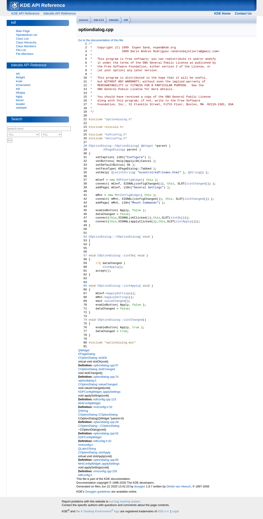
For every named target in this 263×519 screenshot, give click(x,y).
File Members (25, 54)
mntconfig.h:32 (102, 407)
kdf (126, 20)
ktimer (20, 100)
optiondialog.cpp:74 (106, 376)
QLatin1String (122, 173)
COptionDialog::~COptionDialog (114, 237)
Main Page (23, 31)
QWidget (147, 146)
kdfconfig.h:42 (102, 441)
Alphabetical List (26, 34)
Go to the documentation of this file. (101, 40)
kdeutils (114, 20)
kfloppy (20, 92)
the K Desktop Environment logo (97, 511)
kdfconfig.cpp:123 (104, 399)
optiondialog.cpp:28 (106, 422)
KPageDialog (114, 150)
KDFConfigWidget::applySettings (99, 391)
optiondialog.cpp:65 (106, 459)
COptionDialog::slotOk (115, 256)
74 (82, 320)
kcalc (19, 81)
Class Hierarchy (26, 42)
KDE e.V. (163, 511)
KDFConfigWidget (129, 180)
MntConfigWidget (128, 195)
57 (82, 256)
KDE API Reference (25, 13)
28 (82, 146)
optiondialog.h (118, 120)
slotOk (175, 218)
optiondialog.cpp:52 (106, 433)
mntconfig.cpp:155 (105, 471)
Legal (175, 511)
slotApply (183, 222)
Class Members (26, 46)
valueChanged (114, 301)
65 (82, 286)
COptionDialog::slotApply (118, 286)
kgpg (19, 96)
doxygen (139, 486)
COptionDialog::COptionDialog (113, 146)
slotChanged (195, 184)
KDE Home (222, 13)
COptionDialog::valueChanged (98, 384)
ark (18, 73)
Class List (22, 38)
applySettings (119, 294)
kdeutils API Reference (60, 13)
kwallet (20, 104)
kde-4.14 (99, 20)
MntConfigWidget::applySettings (99, 463)
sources (83, 20)
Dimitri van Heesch (178, 486)
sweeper (21, 107)
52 (82, 237)
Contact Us (243, 13)
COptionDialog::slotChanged (120, 320)
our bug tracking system (124, 501)
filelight (20, 77)
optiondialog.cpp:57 (106, 365)
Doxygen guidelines (97, 491)
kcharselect (23, 85)
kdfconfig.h (115, 135)
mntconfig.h (115, 139)
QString (194, 173)
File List (21, 50)
